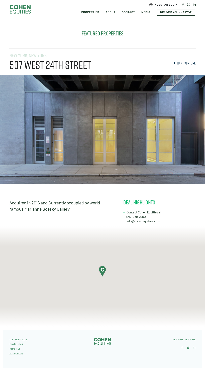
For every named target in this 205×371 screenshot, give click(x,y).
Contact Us (14, 348)
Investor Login (166, 4)
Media (145, 12)
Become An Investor (176, 12)
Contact (128, 12)
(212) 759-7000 (136, 216)
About (111, 12)
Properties (90, 12)
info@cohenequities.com (143, 221)
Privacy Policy (16, 353)
